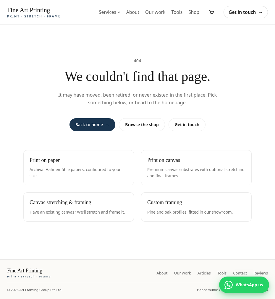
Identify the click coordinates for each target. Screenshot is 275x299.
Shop (193, 12)
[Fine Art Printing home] (29, 273)
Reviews (260, 273)
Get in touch (246, 12)
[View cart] (211, 12)
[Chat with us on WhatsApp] (244, 285)
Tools (176, 12)
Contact (240, 273)
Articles (204, 273)
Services (109, 12)
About (132, 12)
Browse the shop (141, 124)
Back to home (92, 124)
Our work (155, 12)
